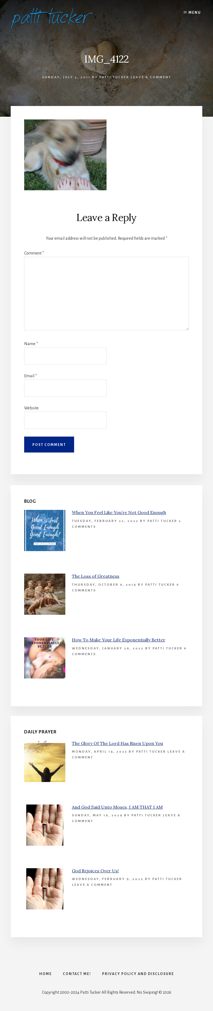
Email (30, 376)
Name (31, 344)
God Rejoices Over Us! (95, 870)
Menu (195, 13)
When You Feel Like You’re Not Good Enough (119, 512)
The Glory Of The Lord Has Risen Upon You (117, 743)
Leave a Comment (151, 77)
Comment (34, 253)
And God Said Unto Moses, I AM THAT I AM (117, 807)
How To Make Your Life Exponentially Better (118, 640)
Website (31, 408)
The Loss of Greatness (95, 576)
